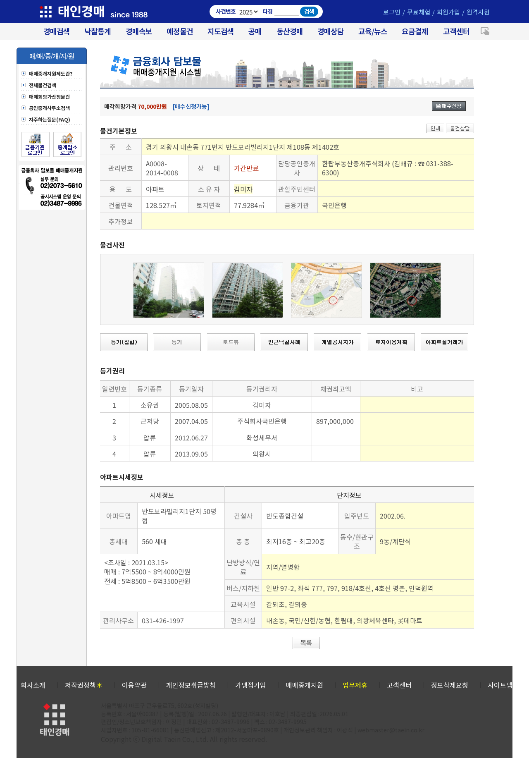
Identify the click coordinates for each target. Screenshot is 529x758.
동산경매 (289, 31)
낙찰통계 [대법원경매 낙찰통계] (97, 31)
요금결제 (415, 31)
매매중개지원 (304, 685)
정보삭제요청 (449, 685)
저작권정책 (83, 685)
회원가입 (448, 11)
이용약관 (134, 685)
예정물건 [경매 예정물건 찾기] (180, 31)
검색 (309, 11)
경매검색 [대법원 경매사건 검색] (56, 31)
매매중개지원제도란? (50, 73)
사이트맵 (500, 685)
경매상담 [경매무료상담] (330, 31)
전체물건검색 (42, 85)
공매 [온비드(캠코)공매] (255, 31)
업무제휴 (355, 685)
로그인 (391, 11)
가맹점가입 (250, 685)
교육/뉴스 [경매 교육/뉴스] (372, 31)
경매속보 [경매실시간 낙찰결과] (139, 31)
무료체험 (418, 11)
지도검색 (220, 31)
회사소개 (33, 685)
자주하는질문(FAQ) (49, 119)
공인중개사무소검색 (49, 108)
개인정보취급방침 (191, 685)
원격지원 (478, 11)
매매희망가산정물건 (49, 96)
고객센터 (456, 31)
